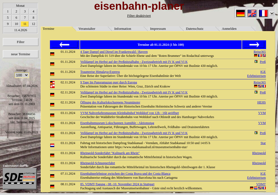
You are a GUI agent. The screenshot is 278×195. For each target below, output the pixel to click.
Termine (48, 29)
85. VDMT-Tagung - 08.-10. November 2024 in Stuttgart (117, 184)
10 (16, 24)
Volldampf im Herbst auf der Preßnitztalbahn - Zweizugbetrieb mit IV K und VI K (134, 62)
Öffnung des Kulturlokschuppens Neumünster (110, 102)
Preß (263, 62)
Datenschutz (194, 29)
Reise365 (260, 52)
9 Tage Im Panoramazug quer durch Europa (108, 82)
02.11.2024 (68, 82)
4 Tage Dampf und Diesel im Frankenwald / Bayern (114, 52)
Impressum (158, 29)
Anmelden (229, 29)
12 (33, 24)
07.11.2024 (68, 174)
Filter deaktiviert (139, 16)
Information (122, 29)
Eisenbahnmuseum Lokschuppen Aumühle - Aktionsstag (117, 123)
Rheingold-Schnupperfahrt (97, 163)
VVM (262, 113)
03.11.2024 (68, 113)
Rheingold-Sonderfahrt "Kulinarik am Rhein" (110, 153)
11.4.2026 (20, 30)
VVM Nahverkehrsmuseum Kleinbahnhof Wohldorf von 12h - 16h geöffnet (129, 113)
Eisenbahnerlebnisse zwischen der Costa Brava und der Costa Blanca (125, 174)
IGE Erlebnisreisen (256, 74)
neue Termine (20, 54)
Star (263, 143)
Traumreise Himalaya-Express (100, 72)
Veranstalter (86, 29)
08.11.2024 (68, 184)
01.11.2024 (68, 52)
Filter (20, 42)
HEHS (261, 102)
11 (25, 24)
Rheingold (259, 153)
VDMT (261, 184)
